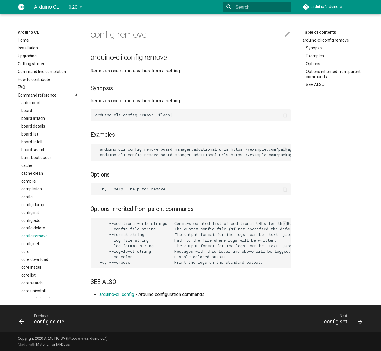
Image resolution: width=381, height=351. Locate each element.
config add (30, 220)
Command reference (48, 95)
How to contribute (34, 79)
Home (23, 40)
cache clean (32, 173)
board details (33, 126)
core (25, 251)
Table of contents (319, 32)
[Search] (257, 7)
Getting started (31, 63)
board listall (31, 142)
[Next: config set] (279, 319)
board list (29, 134)
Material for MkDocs (53, 344)
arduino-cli (30, 102)
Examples (315, 56)
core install (31, 267)
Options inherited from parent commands (333, 74)
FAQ (21, 87)
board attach (33, 118)
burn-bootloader (36, 157)
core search (32, 283)
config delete (33, 228)
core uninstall (33, 290)
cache (26, 165)
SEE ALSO (315, 84)
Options (313, 63)
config (27, 197)
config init (30, 212)
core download (34, 259)
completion (31, 189)
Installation (28, 48)
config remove (34, 236)
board (26, 110)
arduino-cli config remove (325, 40)
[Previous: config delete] (102, 319)
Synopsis (314, 48)
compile (28, 181)
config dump (32, 204)
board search (33, 149)
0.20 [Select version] (73, 7)
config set (30, 243)
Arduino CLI (29, 32)
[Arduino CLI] (21, 7)
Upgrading (27, 56)
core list (28, 275)
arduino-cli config (116, 294)
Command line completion (42, 71)
